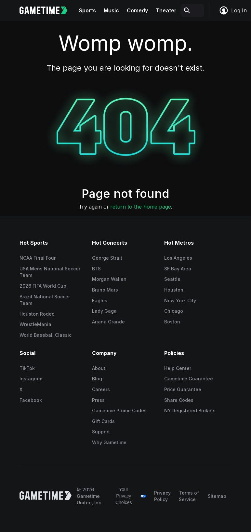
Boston (172, 321)
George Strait (107, 258)
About (98, 368)
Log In (233, 10)
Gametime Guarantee (188, 378)
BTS (96, 268)
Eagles (99, 300)
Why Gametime (109, 442)
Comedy (137, 10)
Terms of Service (189, 496)
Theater (166, 10)
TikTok (27, 368)
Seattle (172, 279)
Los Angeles (178, 258)
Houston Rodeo (37, 314)
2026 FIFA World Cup (43, 286)
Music (111, 10)
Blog (97, 378)
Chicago (173, 311)
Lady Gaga (104, 311)
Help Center (177, 368)
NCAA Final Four (38, 258)
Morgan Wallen (109, 279)
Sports (87, 10)
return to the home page (140, 206)
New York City (180, 300)
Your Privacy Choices (123, 496)
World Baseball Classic (46, 335)
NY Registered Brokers (190, 410)
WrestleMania (35, 324)
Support (101, 431)
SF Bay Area (177, 268)
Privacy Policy (162, 496)
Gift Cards (103, 421)
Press (98, 400)
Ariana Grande (108, 321)
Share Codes (178, 400)
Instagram (31, 378)
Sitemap (217, 496)
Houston (173, 290)
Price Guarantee (182, 389)
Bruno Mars (105, 290)
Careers (101, 389)
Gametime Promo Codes (119, 410)
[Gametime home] (47, 10)
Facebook (31, 400)
